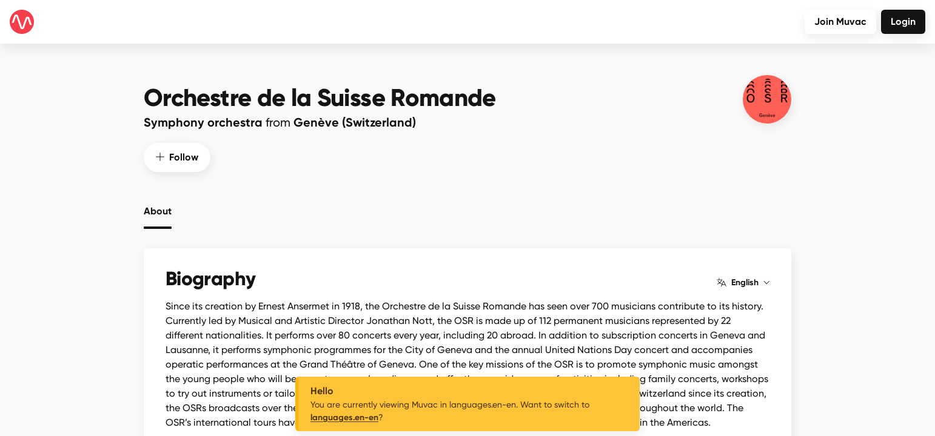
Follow (177, 157)
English (743, 283)
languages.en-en (344, 417)
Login (903, 21)
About (158, 211)
